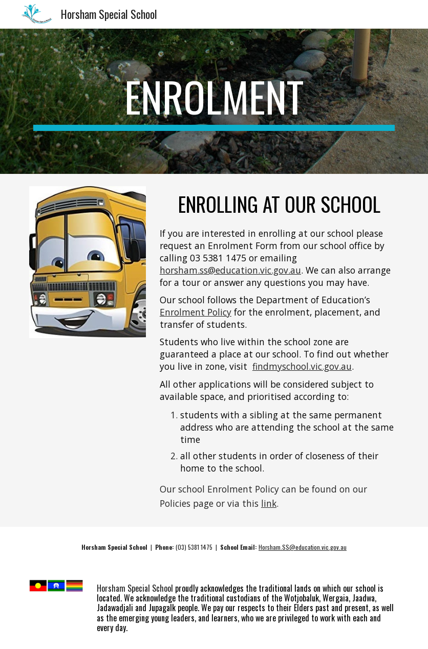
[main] (214, 101)
